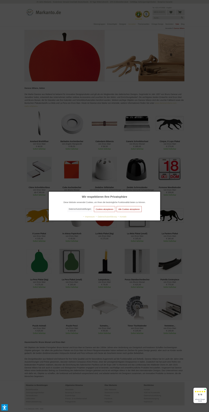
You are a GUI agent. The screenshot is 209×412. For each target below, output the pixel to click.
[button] (4, 407)
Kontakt (121, 216)
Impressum (89, 216)
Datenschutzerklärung (106, 216)
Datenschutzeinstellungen (80, 209)
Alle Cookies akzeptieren (129, 209)
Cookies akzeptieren (104, 209)
